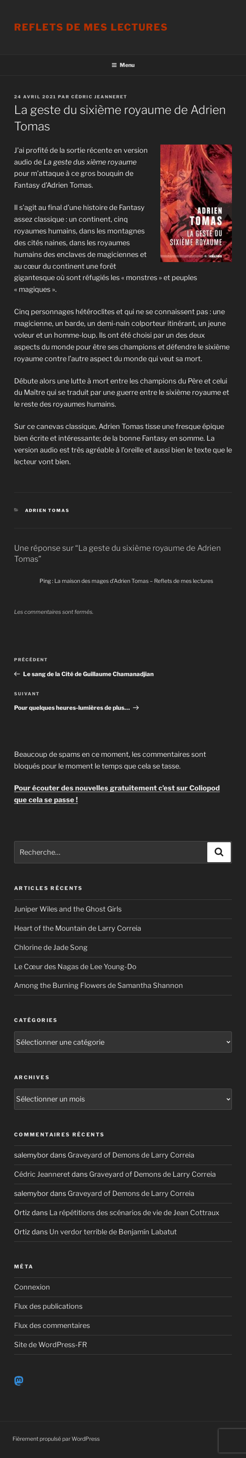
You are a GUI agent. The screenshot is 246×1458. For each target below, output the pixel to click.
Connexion (32, 1287)
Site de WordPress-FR (50, 1344)
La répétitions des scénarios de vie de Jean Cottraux (134, 1212)
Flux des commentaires (52, 1325)
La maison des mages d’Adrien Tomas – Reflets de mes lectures (133, 580)
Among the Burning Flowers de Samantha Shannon (98, 985)
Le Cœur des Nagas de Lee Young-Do (75, 966)
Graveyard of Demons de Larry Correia (131, 1155)
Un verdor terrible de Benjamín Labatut (113, 1232)
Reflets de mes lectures (91, 27)
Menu (123, 65)
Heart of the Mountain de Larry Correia (77, 928)
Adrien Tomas (47, 510)
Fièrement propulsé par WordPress (56, 1438)
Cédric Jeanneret (99, 96)
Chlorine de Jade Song (51, 947)
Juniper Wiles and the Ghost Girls (68, 909)
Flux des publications (48, 1306)
